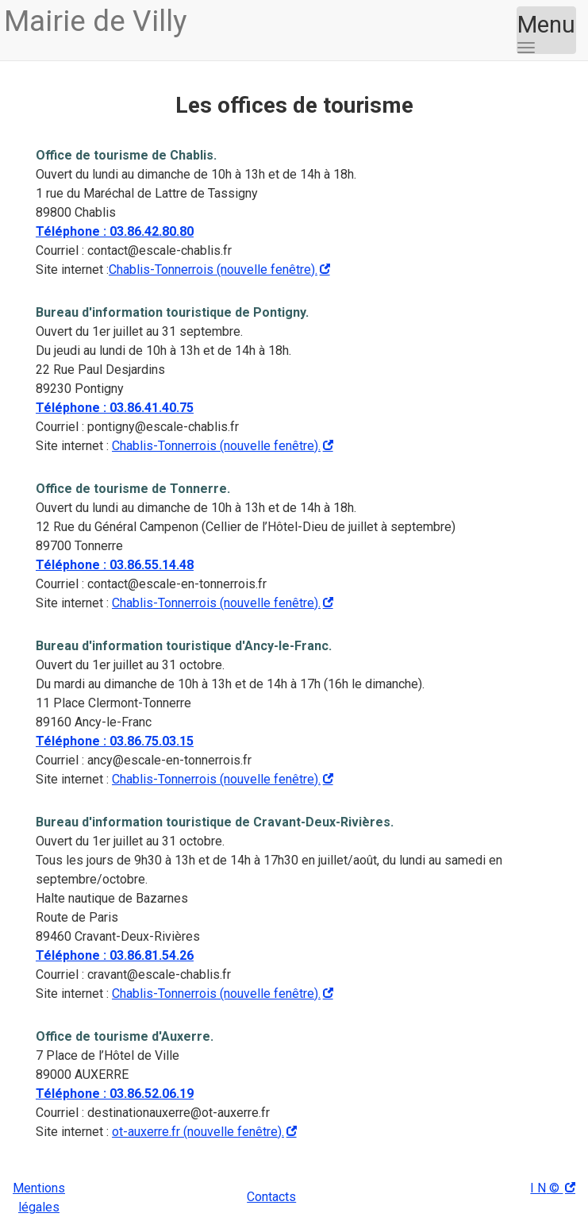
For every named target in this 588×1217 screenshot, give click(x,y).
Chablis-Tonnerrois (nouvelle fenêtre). (213, 269)
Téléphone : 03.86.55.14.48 (115, 564)
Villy (95, 21)
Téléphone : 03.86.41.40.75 (115, 407)
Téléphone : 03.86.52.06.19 (115, 1093)
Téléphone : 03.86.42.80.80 (115, 231)
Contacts (271, 1196)
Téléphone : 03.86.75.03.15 (115, 741)
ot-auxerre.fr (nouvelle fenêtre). (198, 1131)
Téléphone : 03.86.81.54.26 (115, 955)
